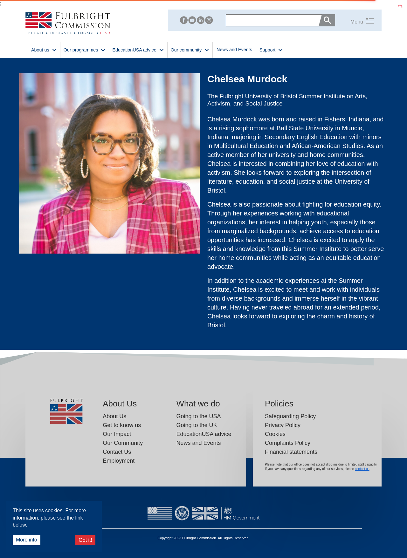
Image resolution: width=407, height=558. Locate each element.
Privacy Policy (282, 425)
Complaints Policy (287, 443)
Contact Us (117, 452)
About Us (114, 416)
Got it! (85, 540)
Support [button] (271, 49)
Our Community (123, 443)
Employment (119, 461)
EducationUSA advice (203, 434)
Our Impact (117, 434)
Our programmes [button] (85, 49)
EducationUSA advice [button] (138, 49)
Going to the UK (196, 425)
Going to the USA (198, 416)
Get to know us (122, 425)
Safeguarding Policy (290, 416)
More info (26, 539)
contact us (362, 469)
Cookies (275, 434)
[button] (354, 20)
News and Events (234, 49)
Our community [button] (190, 49)
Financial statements (291, 452)
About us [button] (44, 49)
